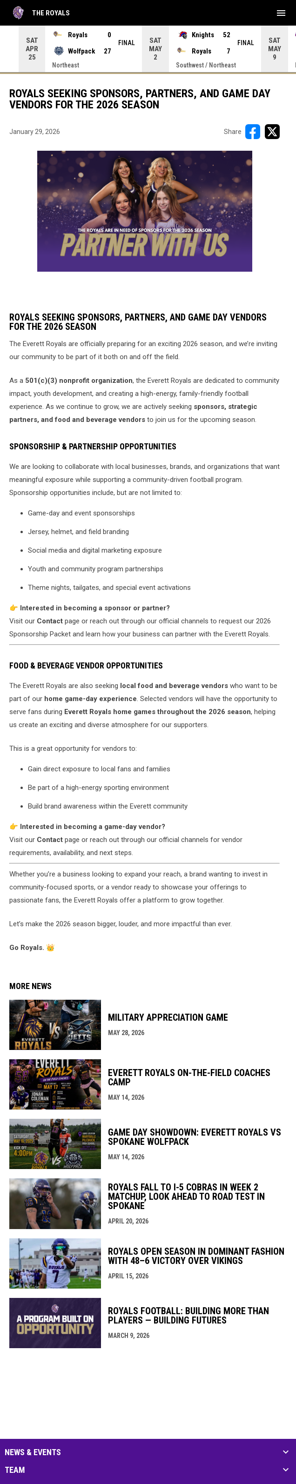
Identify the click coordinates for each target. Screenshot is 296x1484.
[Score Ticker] (148, 49)
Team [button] (15, 1470)
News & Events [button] (33, 1452)
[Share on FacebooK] (252, 131)
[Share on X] (272, 131)
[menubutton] (281, 13)
